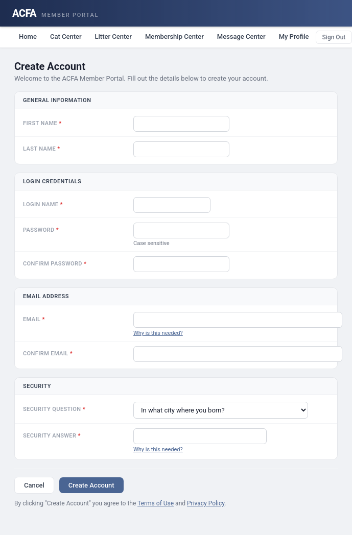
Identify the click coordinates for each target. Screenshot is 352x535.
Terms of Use (155, 503)
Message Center (241, 36)
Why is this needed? (158, 333)
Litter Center (113, 36)
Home (28, 36)
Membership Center (174, 36)
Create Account (91, 485)
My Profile (294, 36)
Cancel (34, 485)
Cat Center (66, 36)
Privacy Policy (205, 503)
